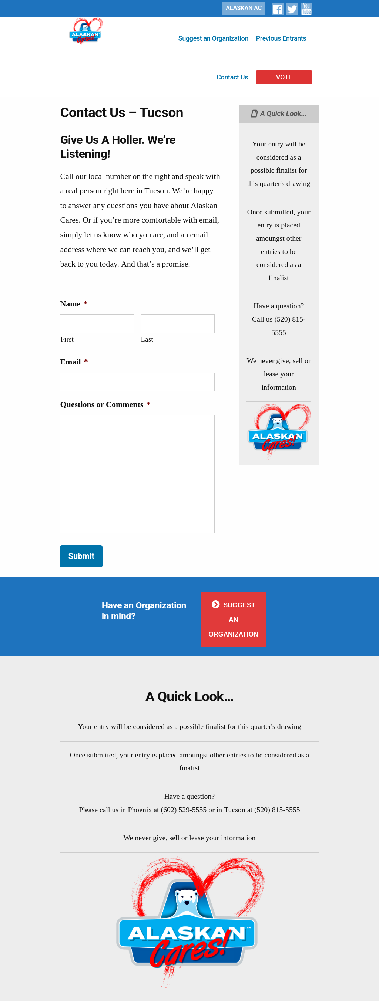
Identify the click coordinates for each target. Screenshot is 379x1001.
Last (147, 339)
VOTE (284, 77)
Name (73, 304)
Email (74, 362)
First (67, 339)
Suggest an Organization (213, 38)
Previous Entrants (281, 38)
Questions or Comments (105, 404)
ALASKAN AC (244, 7)
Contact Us (232, 77)
